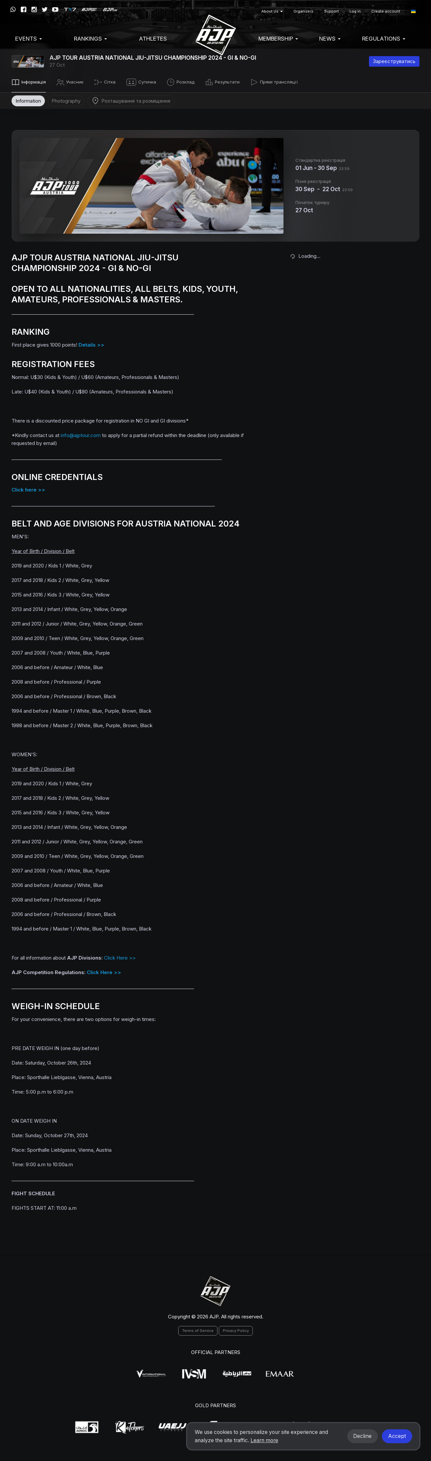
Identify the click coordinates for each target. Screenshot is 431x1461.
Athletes (153, 38)
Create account (385, 11)
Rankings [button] (90, 38)
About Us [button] (272, 11)
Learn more (264, 1440)
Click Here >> (120, 957)
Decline (362, 1436)
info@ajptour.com (81, 434)
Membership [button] (278, 38)
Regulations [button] (383, 38)
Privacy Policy (236, 1329)
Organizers (303, 11)
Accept (397, 1436)
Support (331, 11)
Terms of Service (198, 1329)
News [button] (330, 38)
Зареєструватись (394, 61)
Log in (355, 11)
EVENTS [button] (28, 38)
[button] (413, 11)
